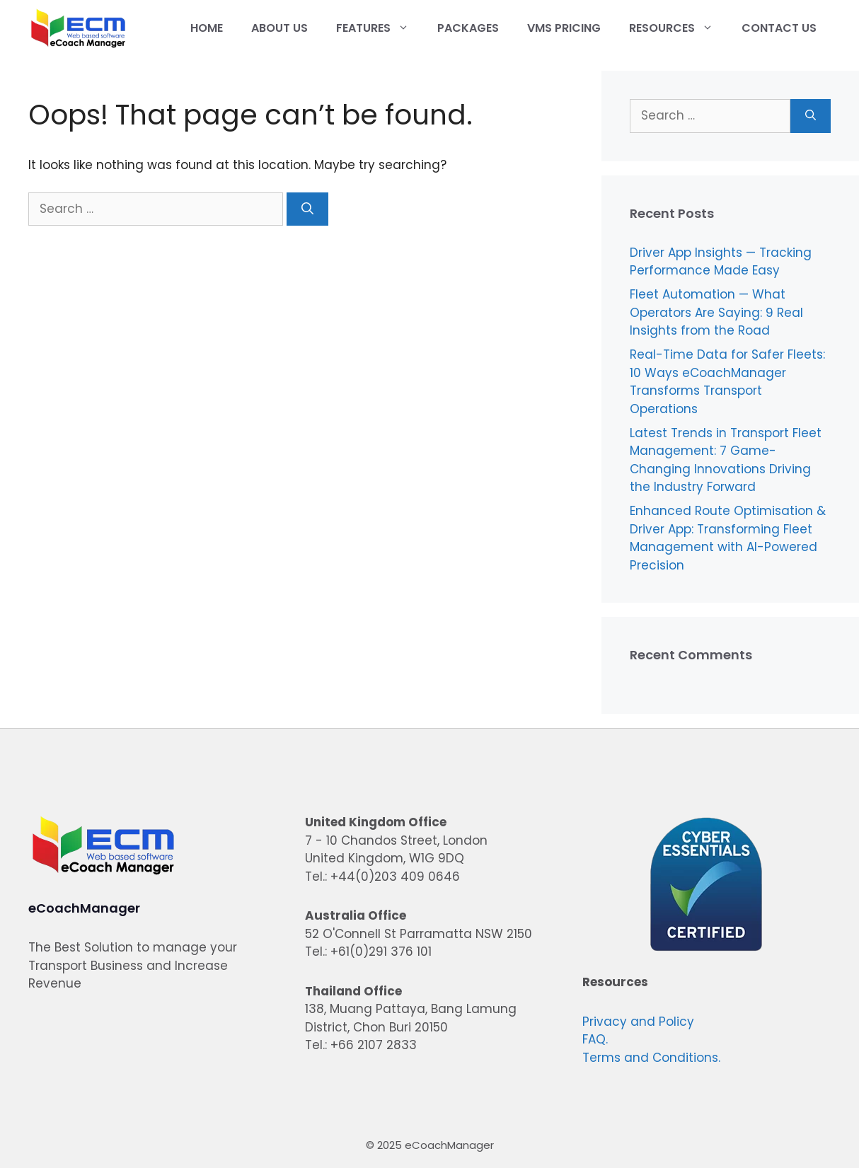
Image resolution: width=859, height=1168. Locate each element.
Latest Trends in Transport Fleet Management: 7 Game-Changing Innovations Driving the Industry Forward (725, 460)
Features (379, 28)
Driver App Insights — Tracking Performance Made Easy (721, 261)
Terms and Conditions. (651, 1057)
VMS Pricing (564, 28)
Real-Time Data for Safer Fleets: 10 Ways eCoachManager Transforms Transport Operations (727, 381)
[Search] (307, 209)
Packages (468, 28)
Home (206, 28)
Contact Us (779, 28)
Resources (678, 28)
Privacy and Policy (638, 1021)
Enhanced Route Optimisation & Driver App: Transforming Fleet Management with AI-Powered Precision (728, 538)
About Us (279, 28)
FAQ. (595, 1039)
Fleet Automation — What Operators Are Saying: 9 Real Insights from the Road (716, 312)
